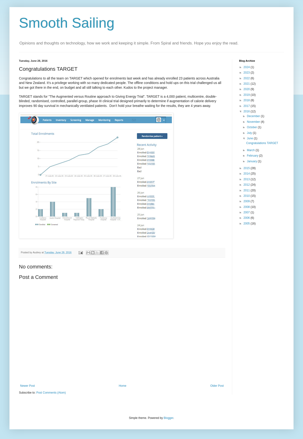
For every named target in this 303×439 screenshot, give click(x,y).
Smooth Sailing (67, 23)
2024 (247, 67)
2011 (247, 190)
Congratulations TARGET (262, 143)
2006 (247, 218)
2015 (247, 168)
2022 (247, 78)
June (250, 138)
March (251, 150)
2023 (247, 72)
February (253, 155)
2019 (247, 95)
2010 (247, 196)
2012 (247, 184)
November (254, 121)
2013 (247, 179)
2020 (247, 89)
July (250, 133)
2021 (247, 83)
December (254, 116)
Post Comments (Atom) (51, 392)
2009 (247, 201)
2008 (247, 207)
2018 (247, 100)
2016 (247, 111)
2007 (247, 212)
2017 (247, 106)
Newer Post (27, 385)
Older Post (217, 385)
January (252, 161)
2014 (247, 173)
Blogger (168, 418)
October (252, 127)
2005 (247, 223)
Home (122, 385)
